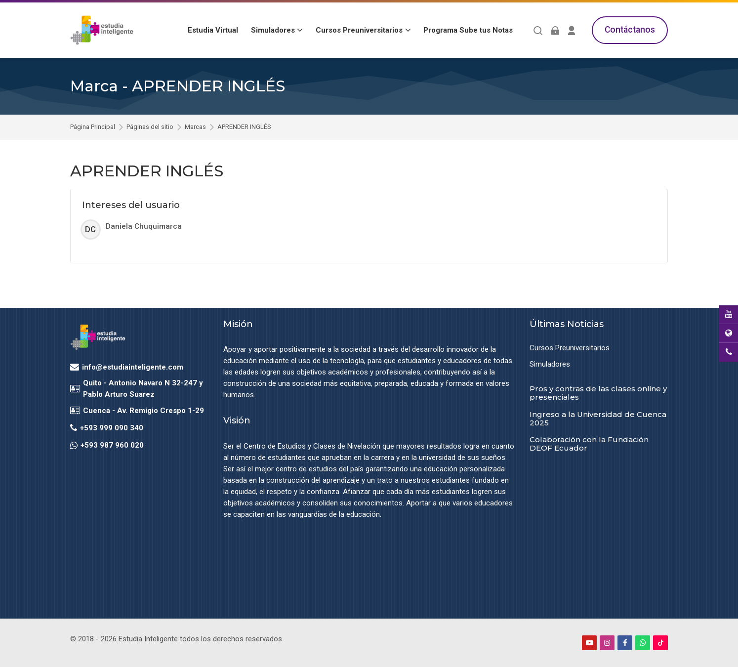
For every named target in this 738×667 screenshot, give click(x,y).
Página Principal (92, 127)
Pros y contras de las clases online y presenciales (598, 393)
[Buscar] (538, 30)
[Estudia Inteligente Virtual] (101, 30)
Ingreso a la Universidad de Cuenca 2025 (598, 418)
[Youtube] (589, 642)
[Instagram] (607, 642)
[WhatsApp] (642, 642)
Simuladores (550, 364)
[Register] (572, 30)
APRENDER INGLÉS (244, 127)
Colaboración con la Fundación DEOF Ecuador (589, 444)
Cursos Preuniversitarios (570, 347)
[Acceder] (555, 30)
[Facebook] (624, 642)
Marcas (195, 127)
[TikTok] (660, 642)
